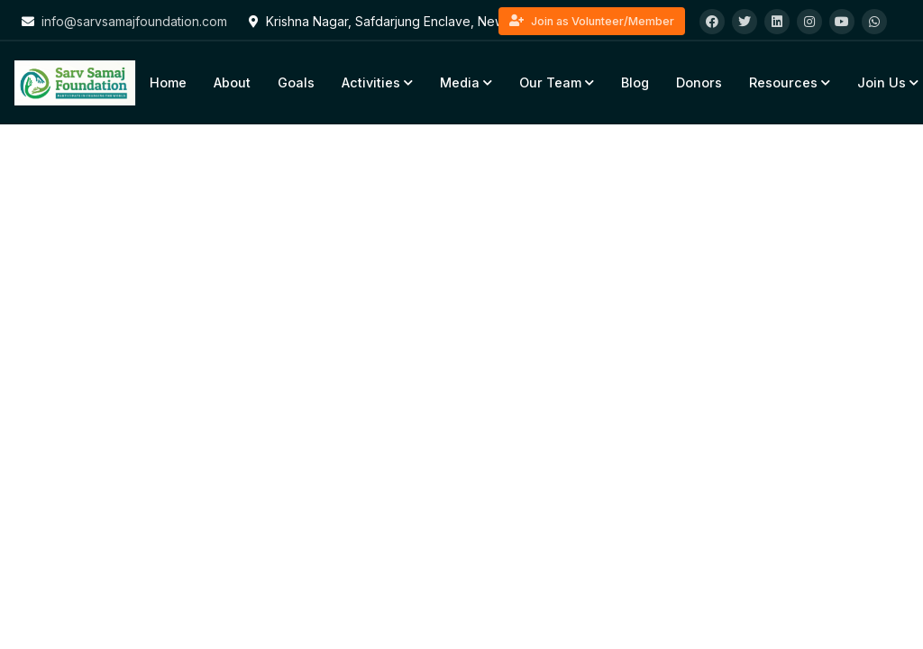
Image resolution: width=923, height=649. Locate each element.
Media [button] (466, 82)
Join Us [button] (887, 82)
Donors (699, 82)
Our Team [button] (556, 82)
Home (168, 82)
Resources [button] (789, 82)
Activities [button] (377, 82)
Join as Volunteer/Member (591, 21)
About (232, 82)
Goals (296, 82)
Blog (635, 82)
